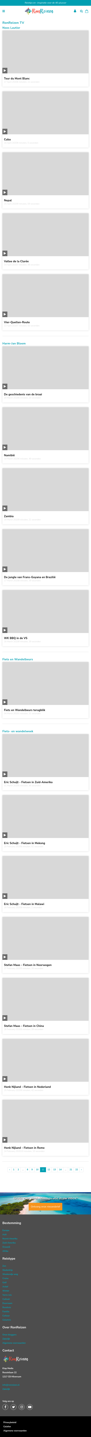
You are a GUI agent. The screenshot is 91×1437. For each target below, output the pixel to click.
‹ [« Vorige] (9, 1169)
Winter (5, 1290)
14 (60, 1169)
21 (71, 1169)
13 (54, 1169)
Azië (4, 1234)
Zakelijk (6, 1338)
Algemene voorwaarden (14, 1343)
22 (76, 1169)
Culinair (6, 1299)
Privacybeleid (9, 1422)
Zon (4, 1266)
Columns (6, 1319)
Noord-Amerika (9, 1238)
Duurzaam (7, 1303)
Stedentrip (7, 1270)
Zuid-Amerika (9, 1242)
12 (49, 1169)
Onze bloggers (9, 1334)
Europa (5, 1230)
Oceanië (6, 1247)
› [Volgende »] (81, 1169)
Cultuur (6, 1315)
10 (37, 1169)
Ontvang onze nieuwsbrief (45, 1206)
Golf (4, 1282)
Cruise (5, 1278)
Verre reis (7, 1295)
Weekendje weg (10, 1274)
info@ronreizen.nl (10, 1385)
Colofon (7, 1426)
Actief (5, 1286)
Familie (5, 1311)
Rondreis (6, 1307)
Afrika (5, 1251)
